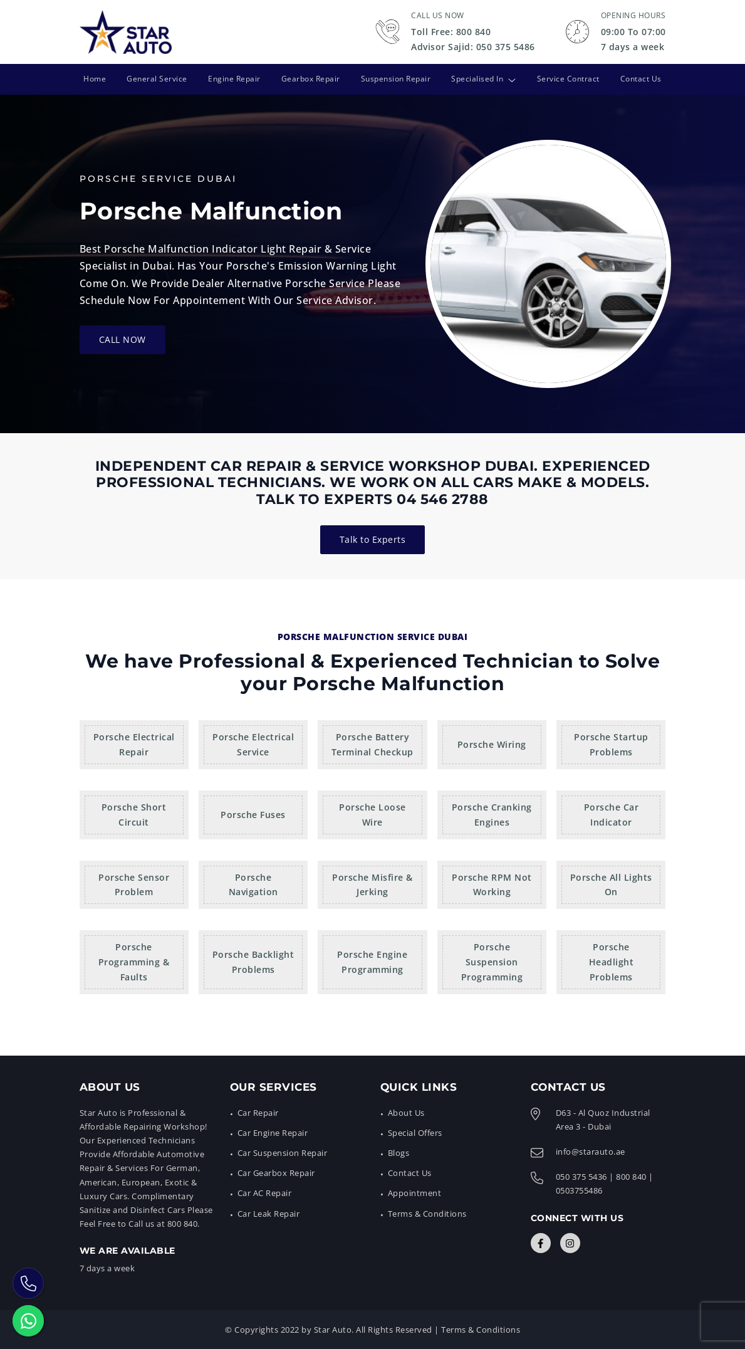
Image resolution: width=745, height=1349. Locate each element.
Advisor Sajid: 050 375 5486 (473, 47)
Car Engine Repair (272, 1132)
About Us (406, 1112)
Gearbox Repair (310, 78)
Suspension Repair (396, 78)
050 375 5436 (581, 1176)
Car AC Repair (264, 1193)
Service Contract (569, 78)
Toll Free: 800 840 (451, 32)
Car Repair (258, 1112)
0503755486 (579, 1190)
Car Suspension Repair (282, 1152)
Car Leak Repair (268, 1213)
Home (94, 78)
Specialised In (478, 78)
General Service (156, 78)
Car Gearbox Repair (276, 1172)
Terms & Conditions (427, 1213)
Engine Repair (233, 78)
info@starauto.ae (590, 1151)
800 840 (631, 1176)
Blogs (399, 1152)
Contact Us (641, 78)
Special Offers (415, 1132)
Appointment (415, 1193)
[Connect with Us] (541, 1243)
